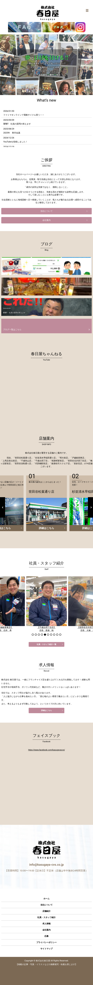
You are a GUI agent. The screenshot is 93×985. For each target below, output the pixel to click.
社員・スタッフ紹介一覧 (46, 644)
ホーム (46, 898)
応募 (46, 936)
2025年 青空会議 (11, 133)
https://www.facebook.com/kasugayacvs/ (46, 750)
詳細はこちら (46, 528)
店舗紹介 (46, 911)
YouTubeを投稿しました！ (15, 142)
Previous (2, 507)
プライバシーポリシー (46, 942)
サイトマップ (46, 948)
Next (90, 507)
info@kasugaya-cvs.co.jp (46, 864)
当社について (46, 211)
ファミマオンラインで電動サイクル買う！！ (23, 115)
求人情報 (46, 923)
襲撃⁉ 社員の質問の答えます (17, 124)
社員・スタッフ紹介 (46, 917)
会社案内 (46, 220)
